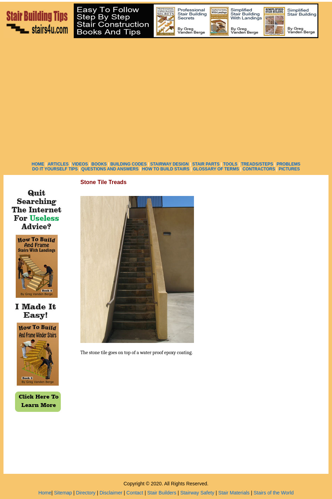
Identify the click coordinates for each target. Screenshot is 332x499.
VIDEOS (80, 164)
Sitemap (63, 493)
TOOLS (230, 164)
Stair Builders (161, 493)
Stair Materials (234, 493)
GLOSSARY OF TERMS (216, 169)
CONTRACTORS (259, 169)
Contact (135, 493)
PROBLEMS (288, 164)
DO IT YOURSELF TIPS (55, 169)
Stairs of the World (273, 493)
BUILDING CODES (128, 164)
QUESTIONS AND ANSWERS (110, 169)
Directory (85, 493)
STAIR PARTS (205, 164)
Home (44, 493)
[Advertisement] (240, 79)
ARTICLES (58, 164)
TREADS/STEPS (257, 164)
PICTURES (289, 169)
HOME (38, 164)
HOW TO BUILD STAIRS (165, 169)
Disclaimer (111, 493)
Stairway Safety (197, 493)
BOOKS (99, 164)
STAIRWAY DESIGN (169, 164)
